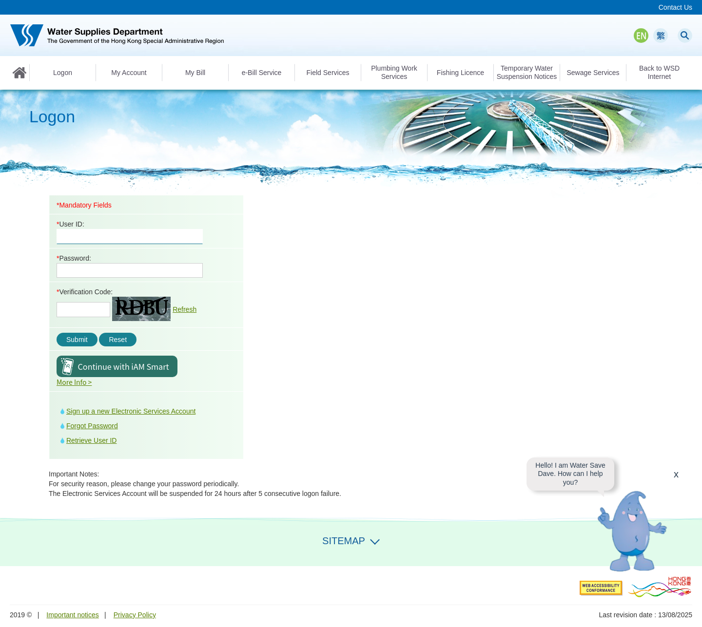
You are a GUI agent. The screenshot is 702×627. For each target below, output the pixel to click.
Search (685, 35)
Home (19, 72)
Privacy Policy (135, 615)
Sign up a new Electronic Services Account (130, 411)
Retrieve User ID (91, 440)
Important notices (72, 615)
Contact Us (675, 7)
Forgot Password (92, 426)
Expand (375, 540)
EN (641, 35)
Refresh (184, 309)
